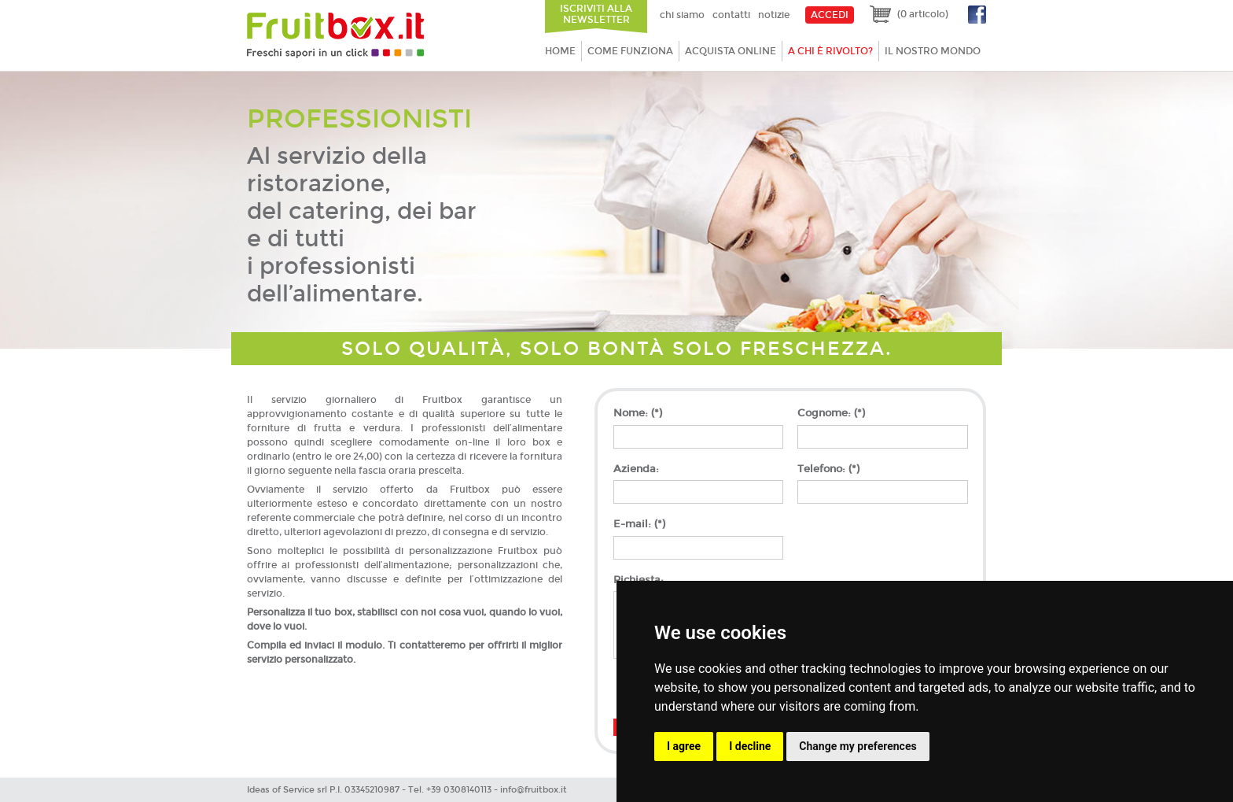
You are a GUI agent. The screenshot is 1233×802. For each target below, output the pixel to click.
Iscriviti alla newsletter (596, 14)
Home (560, 51)
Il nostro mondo (933, 51)
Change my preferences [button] (857, 746)
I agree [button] (684, 746)
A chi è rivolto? (830, 51)
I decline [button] (750, 746)
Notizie (773, 14)
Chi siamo (682, 14)
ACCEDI (829, 14)
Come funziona (630, 51)
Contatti (731, 14)
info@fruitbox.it (533, 790)
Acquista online (730, 51)
